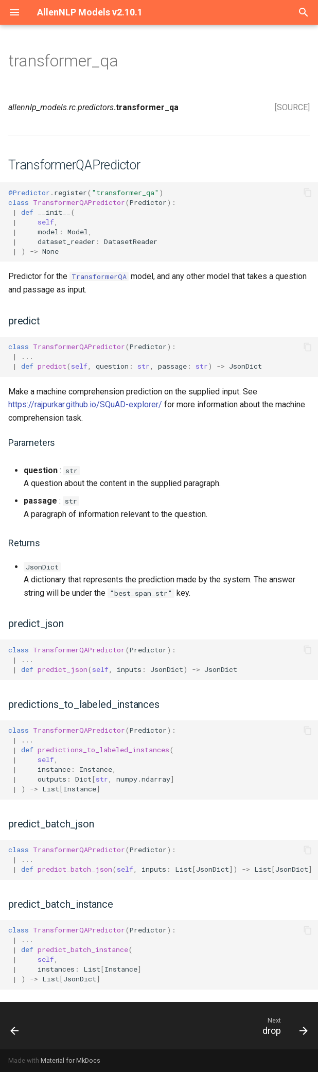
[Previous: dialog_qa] (15, 1025)
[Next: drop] (283, 1025)
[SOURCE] (292, 107)
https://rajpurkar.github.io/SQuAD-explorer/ (85, 404)
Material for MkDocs (70, 1060)
